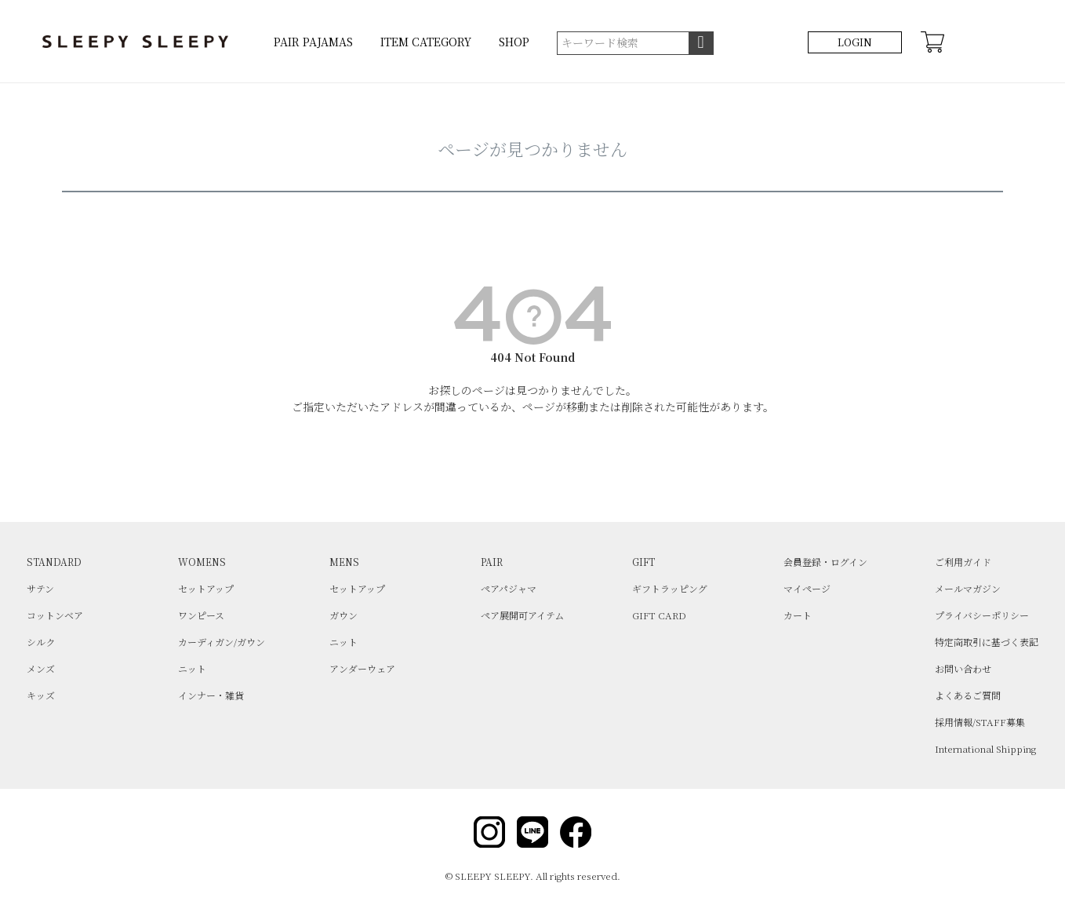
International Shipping (985, 748)
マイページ (807, 588)
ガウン (343, 615)
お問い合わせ (963, 668)
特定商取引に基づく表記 (986, 641)
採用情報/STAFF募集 (980, 721)
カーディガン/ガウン (221, 641)
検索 (701, 43)
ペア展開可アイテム (522, 615)
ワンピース (201, 615)
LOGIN (855, 42)
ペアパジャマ (508, 588)
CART (932, 42)
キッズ (41, 695)
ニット (192, 668)
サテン (40, 588)
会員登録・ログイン (825, 561)
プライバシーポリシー (982, 615)
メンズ (41, 668)
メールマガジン (968, 588)
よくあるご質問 (968, 695)
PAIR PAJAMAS (313, 41)
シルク (41, 641)
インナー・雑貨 (211, 695)
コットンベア (55, 615)
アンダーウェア (362, 668)
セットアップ (206, 588)
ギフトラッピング (669, 588)
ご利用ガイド (963, 561)
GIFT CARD (659, 615)
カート (797, 615)
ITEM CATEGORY (425, 41)
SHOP (514, 41)
